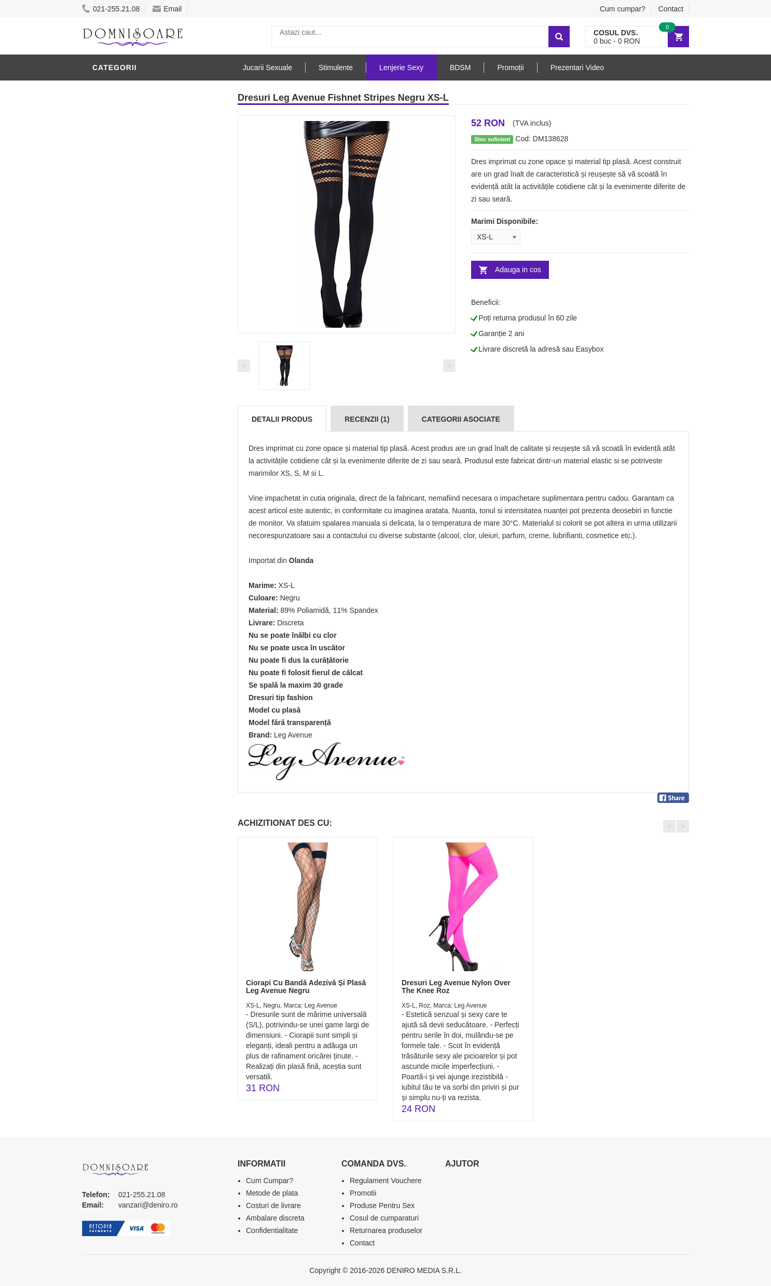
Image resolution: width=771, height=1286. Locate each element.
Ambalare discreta (275, 1218)
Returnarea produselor (386, 1230)
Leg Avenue (293, 735)
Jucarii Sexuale (267, 67)
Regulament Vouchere (386, 1180)
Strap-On (114, 464)
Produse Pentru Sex (382, 1205)
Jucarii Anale (123, 432)
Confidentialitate (272, 1230)
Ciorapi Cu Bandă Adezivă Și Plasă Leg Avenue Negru (306, 987)
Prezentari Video (130, 542)
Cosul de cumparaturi (384, 1218)
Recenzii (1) (367, 419)
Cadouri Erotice (129, 479)
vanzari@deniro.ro (148, 1205)
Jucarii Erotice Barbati (143, 339)
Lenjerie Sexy (123, 90)
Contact (670, 9)
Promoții (510, 67)
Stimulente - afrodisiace (146, 323)
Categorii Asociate (461, 419)
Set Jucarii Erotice (134, 495)
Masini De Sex (122, 510)
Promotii (113, 526)
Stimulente (336, 67)
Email (167, 9)
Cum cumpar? (622, 9)
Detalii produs (282, 419)
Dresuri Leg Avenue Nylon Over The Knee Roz (456, 987)
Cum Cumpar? (269, 1180)
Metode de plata (272, 1193)
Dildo (106, 401)
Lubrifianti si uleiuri (138, 370)
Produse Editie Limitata (142, 557)
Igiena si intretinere (137, 386)
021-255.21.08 (111, 9)
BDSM (105, 417)
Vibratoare (118, 355)
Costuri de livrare (273, 1205)
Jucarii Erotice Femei (139, 448)
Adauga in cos (518, 269)
